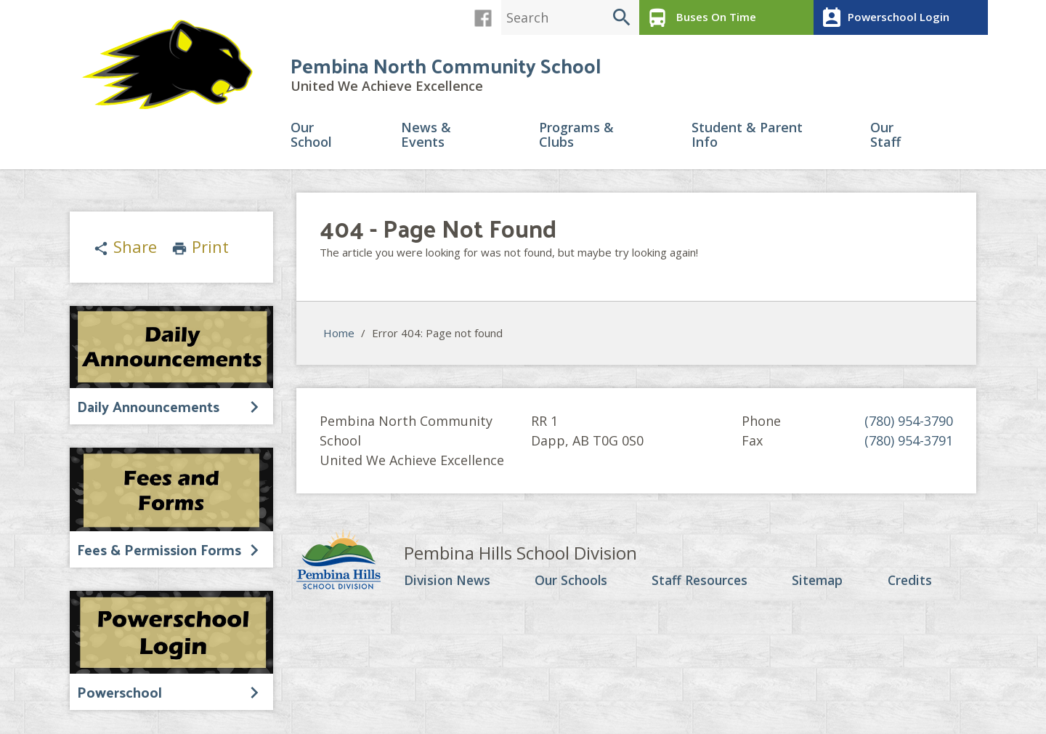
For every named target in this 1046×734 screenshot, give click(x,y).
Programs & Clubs (576, 137)
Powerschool (119, 692)
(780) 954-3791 (908, 442)
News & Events (426, 137)
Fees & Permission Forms (159, 550)
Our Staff (885, 137)
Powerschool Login (883, 17)
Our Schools (573, 582)
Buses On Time (699, 17)
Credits (911, 582)
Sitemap (819, 582)
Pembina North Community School (446, 66)
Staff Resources (701, 582)
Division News (449, 582)
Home (338, 335)
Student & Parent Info (747, 137)
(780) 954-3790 (908, 422)
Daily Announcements (148, 407)
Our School (311, 137)
